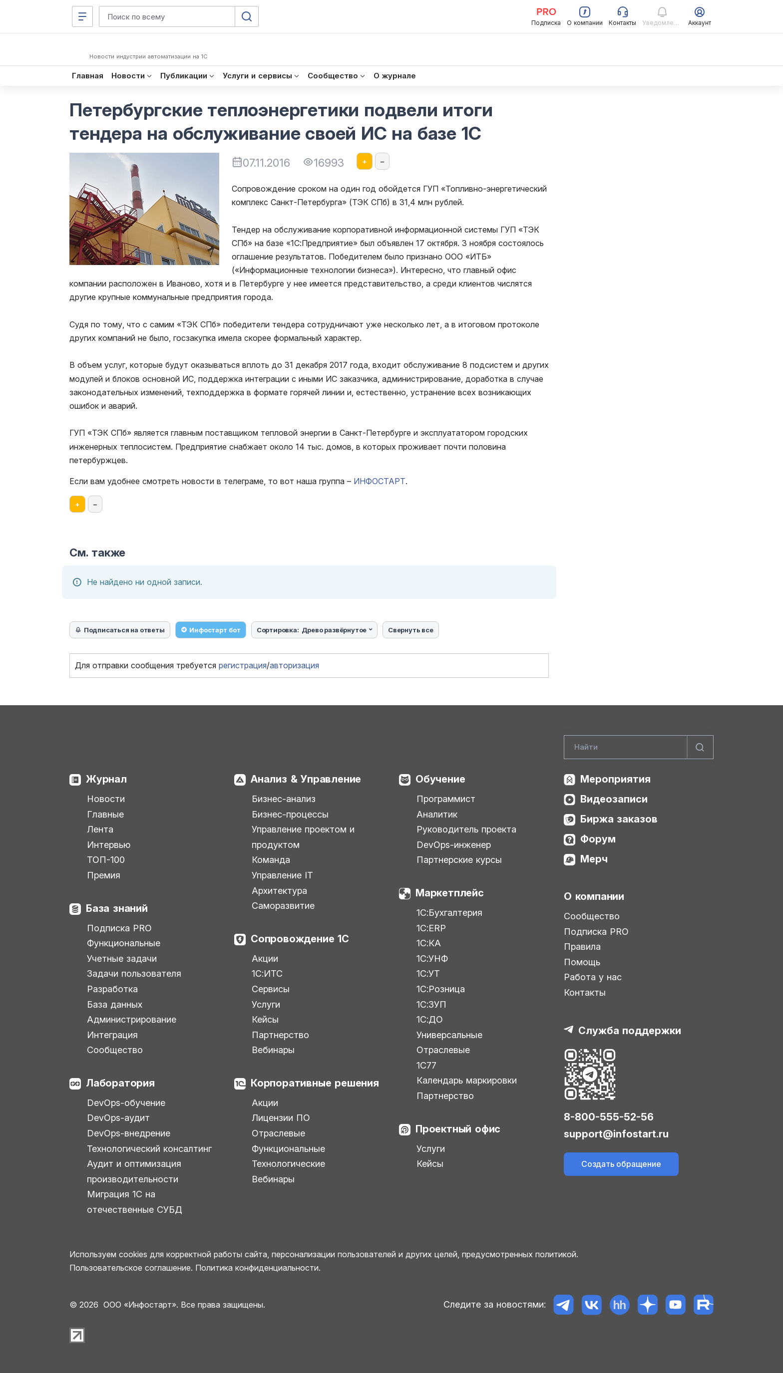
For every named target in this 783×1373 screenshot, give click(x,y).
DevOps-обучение (126, 1103)
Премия (103, 875)
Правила (582, 946)
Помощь (582, 962)
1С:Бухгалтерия (449, 912)
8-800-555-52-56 (609, 1117)
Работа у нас (593, 977)
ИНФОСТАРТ (379, 481)
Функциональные (123, 943)
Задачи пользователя (134, 973)
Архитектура (279, 890)
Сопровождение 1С (300, 939)
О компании (594, 896)
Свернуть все (410, 630)
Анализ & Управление (306, 779)
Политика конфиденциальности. (258, 1268)
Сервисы (271, 989)
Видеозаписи (614, 799)
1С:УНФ (432, 958)
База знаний (117, 908)
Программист (445, 799)
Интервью (108, 844)
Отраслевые (278, 1133)
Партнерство (280, 1035)
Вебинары (273, 1050)
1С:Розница (440, 989)
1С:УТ (428, 973)
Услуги (266, 1004)
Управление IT (282, 875)
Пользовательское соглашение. (131, 1268)
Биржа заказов (619, 819)
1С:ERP (431, 928)
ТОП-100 (106, 859)
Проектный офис (457, 1129)
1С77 (426, 1065)
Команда (271, 859)
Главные (105, 814)
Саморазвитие (283, 905)
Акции (265, 958)
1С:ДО (429, 1019)
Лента (100, 829)
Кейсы (265, 1019)
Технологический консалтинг (149, 1148)
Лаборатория (120, 1083)
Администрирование (131, 1019)
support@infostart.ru (616, 1134)
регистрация (243, 665)
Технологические (288, 1163)
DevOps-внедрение (128, 1133)
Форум (598, 839)
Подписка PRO (119, 928)
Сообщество (115, 1050)
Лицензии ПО (281, 1117)
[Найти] (700, 747)
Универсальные (449, 1035)
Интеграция (112, 1035)
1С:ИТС (267, 973)
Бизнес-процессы (290, 814)
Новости (106, 799)
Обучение (440, 779)
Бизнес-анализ (284, 799)
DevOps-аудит (118, 1117)
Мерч (594, 859)
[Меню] (82, 16)
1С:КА (428, 943)
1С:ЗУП (431, 1004)
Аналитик (436, 814)
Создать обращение (621, 1164)
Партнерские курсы (459, 859)
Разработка (112, 989)
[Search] (639, 747)
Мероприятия (615, 779)
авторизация (294, 665)
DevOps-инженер (453, 844)
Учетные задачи (122, 958)
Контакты (585, 992)
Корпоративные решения (315, 1083)
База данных (114, 1004)
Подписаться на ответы (120, 629)
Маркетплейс (449, 893)
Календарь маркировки (466, 1080)
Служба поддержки (629, 1031)
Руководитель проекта (466, 829)
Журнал (106, 779)
